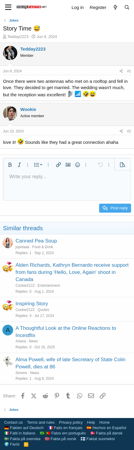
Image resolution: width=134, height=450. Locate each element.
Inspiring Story (32, 303)
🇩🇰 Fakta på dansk (106, 433)
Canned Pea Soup (36, 241)
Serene (21, 373)
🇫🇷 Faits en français (65, 427)
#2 (129, 131)
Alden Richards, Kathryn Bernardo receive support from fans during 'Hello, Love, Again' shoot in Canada (72, 272)
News (33, 341)
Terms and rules (41, 422)
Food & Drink (42, 247)
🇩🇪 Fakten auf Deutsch (24, 427)
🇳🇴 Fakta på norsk (60, 439)
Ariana (21, 341)
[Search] (127, 7)
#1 (129, 71)
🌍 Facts (11, 444)
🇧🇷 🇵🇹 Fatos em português (63, 433)
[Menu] (8, 7)
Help (91, 422)
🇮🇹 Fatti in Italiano (19, 433)
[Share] (121, 71)
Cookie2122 (25, 285)
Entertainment (49, 285)
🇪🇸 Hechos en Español (106, 427)
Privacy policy (71, 422)
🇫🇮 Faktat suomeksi (98, 439)
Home (104, 422)
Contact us (13, 422)
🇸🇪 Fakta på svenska (22, 439)
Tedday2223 (18, 36)
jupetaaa (22, 247)
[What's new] (115, 7)
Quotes (43, 310)
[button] (9, 165)
